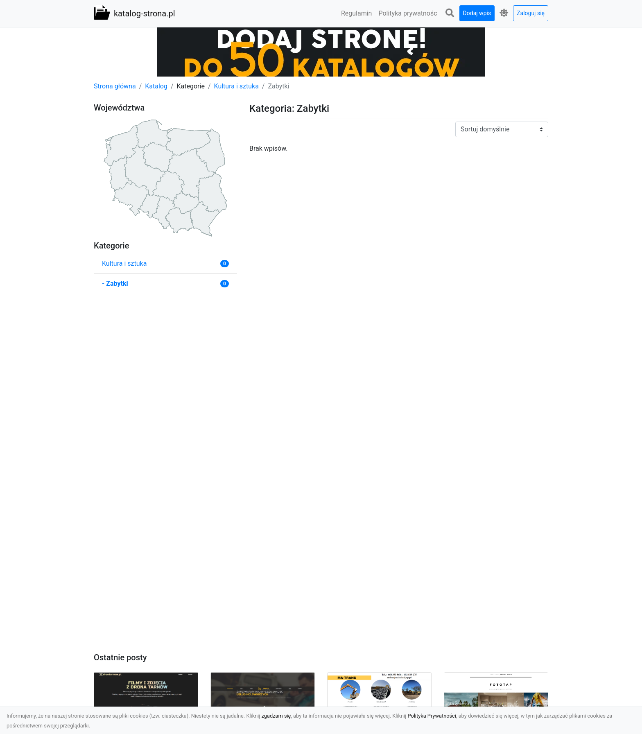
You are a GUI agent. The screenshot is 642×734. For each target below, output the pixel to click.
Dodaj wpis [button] (477, 13)
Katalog (156, 86)
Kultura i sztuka (236, 86)
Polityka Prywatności (431, 716)
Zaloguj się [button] (531, 13)
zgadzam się (276, 716)
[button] (450, 13)
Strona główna (115, 86)
